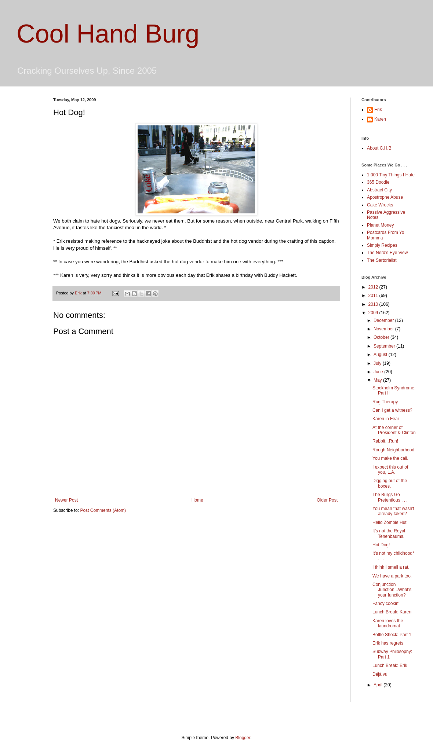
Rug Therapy (385, 401)
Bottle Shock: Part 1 (391, 634)
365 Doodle (378, 182)
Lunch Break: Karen (391, 612)
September (385, 346)
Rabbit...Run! (385, 441)
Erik (378, 109)
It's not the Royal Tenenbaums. (388, 533)
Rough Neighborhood (393, 449)
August (381, 354)
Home (197, 500)
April (378, 684)
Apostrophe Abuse (385, 197)
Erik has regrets (387, 643)
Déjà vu (379, 674)
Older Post (327, 500)
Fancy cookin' (385, 603)
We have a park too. (392, 576)
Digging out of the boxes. (389, 483)
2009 (373, 312)
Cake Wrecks (380, 205)
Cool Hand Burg (108, 33)
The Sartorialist (382, 260)
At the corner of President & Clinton (394, 430)
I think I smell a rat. (391, 567)
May (378, 380)
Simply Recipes (382, 245)
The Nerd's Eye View (387, 252)
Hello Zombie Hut (389, 522)
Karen (380, 119)
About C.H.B (379, 148)
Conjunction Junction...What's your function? (391, 590)
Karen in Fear (385, 418)
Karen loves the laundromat (387, 623)
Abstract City (379, 189)
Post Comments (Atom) (103, 510)
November (384, 328)
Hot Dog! (381, 544)
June (379, 371)
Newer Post (66, 500)
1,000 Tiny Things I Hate (391, 174)
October (382, 337)
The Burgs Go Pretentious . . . (390, 497)
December (384, 320)
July (378, 363)
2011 (373, 295)
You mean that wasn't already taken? (393, 511)
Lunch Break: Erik (389, 665)
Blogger (242, 737)
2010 (373, 304)
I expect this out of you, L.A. (390, 470)
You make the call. (390, 458)
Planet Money (380, 225)
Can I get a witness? (392, 410)
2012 (373, 287)
